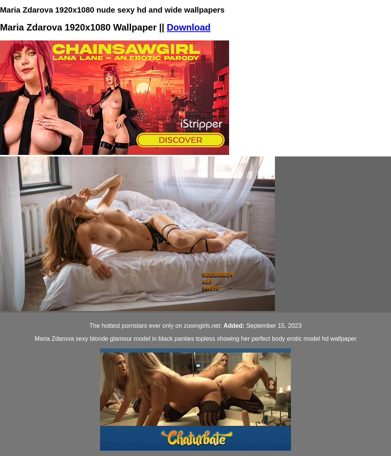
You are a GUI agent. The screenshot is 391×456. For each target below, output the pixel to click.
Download (189, 27)
